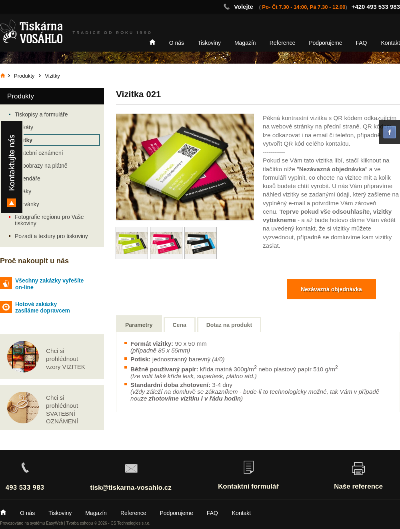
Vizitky (23, 140)
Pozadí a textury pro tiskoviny (51, 236)
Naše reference (358, 486)
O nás (176, 43)
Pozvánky (27, 204)
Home (152, 42)
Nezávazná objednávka (331, 289)
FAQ (361, 43)
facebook (389, 132)
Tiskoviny (209, 43)
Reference (283, 43)
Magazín (245, 43)
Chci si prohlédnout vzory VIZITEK (65, 358)
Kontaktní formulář (248, 486)
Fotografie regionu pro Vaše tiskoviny (49, 220)
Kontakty (12, 167)
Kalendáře (27, 178)
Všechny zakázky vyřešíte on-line (49, 284)
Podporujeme (325, 43)
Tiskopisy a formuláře (41, 114)
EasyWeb (54, 523)
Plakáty (24, 127)
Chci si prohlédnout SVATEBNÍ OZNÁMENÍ (62, 409)
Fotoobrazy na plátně (41, 165)
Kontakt (390, 43)
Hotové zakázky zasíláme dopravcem (42, 307)
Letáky (23, 191)
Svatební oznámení (39, 153)
